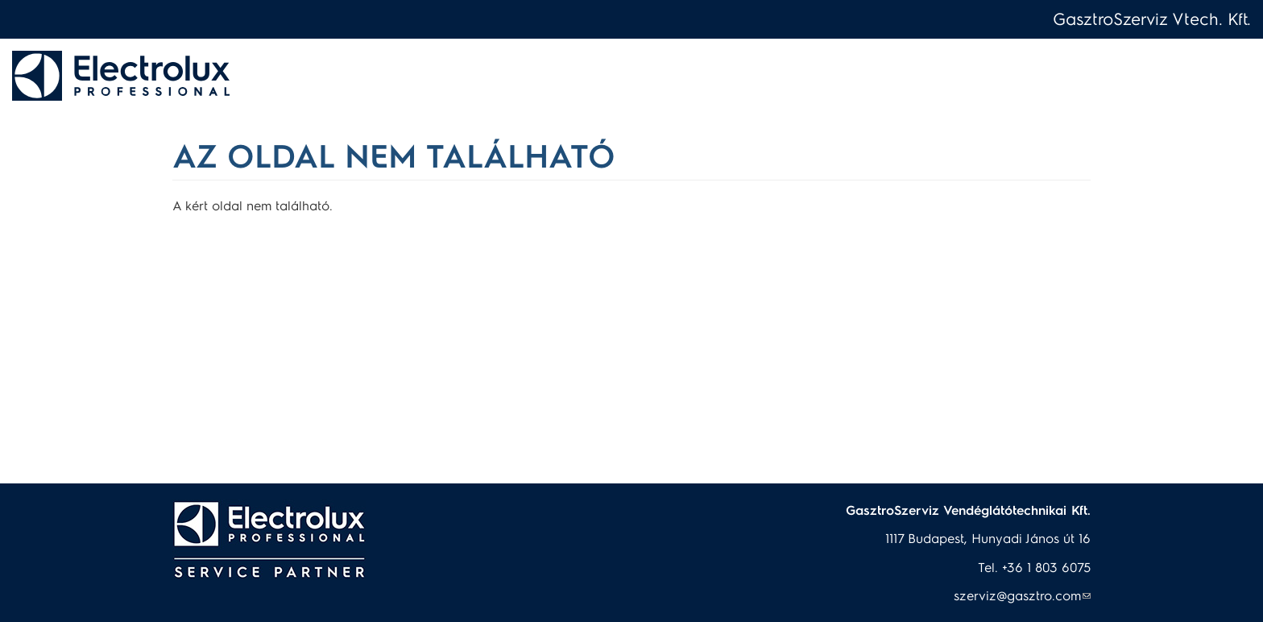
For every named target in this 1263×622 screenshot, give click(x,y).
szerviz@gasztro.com (1022, 595)
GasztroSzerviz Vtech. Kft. (1152, 18)
